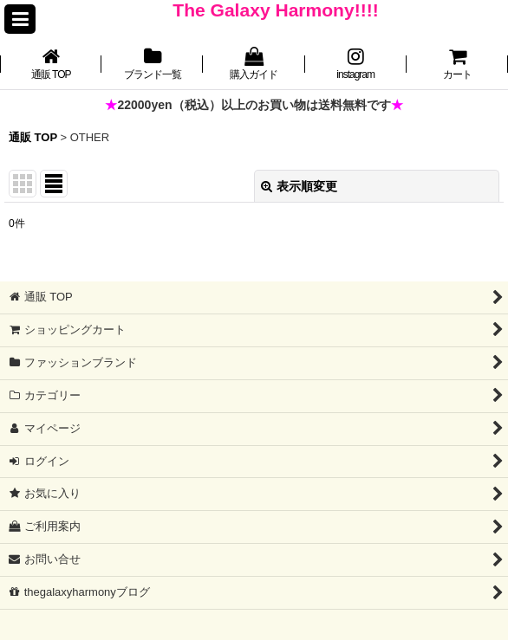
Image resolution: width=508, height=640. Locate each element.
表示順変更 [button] (299, 186)
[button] (20, 19)
